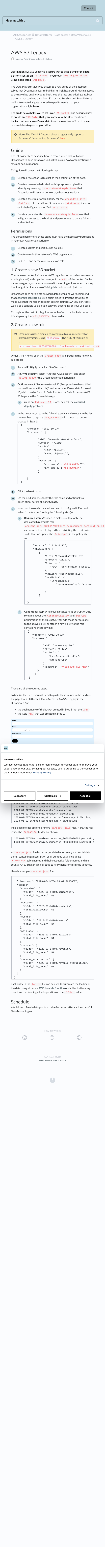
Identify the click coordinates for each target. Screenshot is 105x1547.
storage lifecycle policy (31, 297)
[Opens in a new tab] (52, 1080)
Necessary (19, 795)
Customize (52, 795)
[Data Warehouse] (81, 34)
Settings (90, 785)
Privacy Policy (42, 772)
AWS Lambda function (51, 988)
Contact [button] (88, 8)
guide (54, 287)
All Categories (21, 34)
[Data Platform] (41, 34)
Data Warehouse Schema (52, 1060)
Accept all (85, 795)
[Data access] (61, 34)
